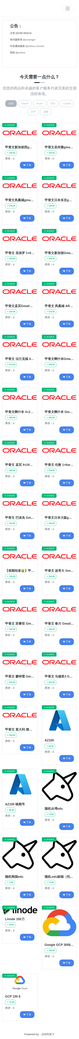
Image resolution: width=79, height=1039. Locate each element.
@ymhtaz (20, 52)
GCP (33, 111)
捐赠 (45, 111)
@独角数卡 (48, 1034)
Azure (39, 103)
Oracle (24, 103)
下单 (27, 165)
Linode (67, 103)
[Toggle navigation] (68, 8)
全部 (10, 103)
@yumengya (29, 39)
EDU (52, 103)
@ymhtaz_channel (34, 46)
